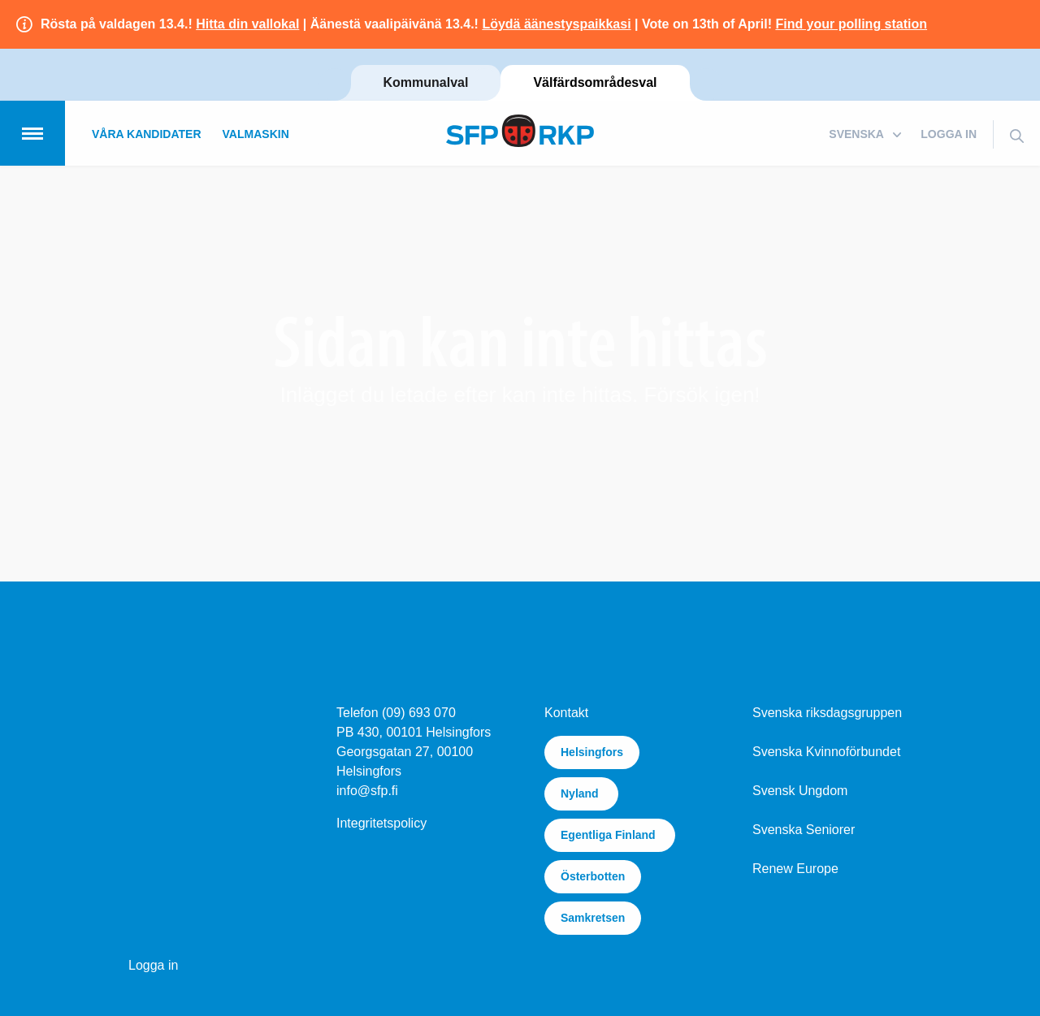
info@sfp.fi (367, 791)
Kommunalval (426, 82)
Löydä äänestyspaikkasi (556, 24)
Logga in (949, 134)
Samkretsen (593, 917)
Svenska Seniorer (803, 830)
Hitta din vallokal (247, 24)
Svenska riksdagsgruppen (827, 713)
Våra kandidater (147, 134)
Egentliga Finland (610, 834)
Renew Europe (795, 868)
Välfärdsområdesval (594, 82)
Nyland (581, 793)
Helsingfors (592, 752)
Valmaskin (256, 134)
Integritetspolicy (381, 823)
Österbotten (593, 876)
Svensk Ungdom (799, 791)
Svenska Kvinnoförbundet (826, 752)
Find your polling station (851, 24)
